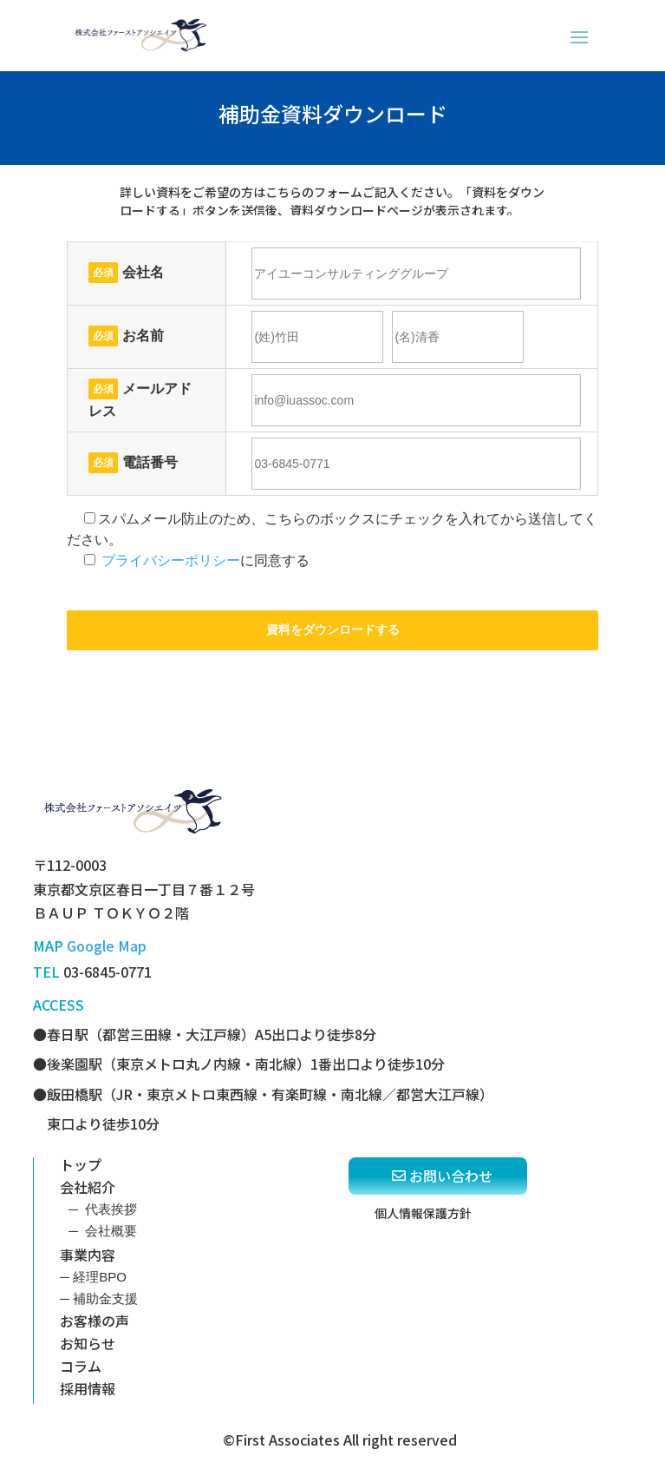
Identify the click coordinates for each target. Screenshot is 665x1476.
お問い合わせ (450, 1175)
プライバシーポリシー (170, 560)
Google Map (107, 945)
